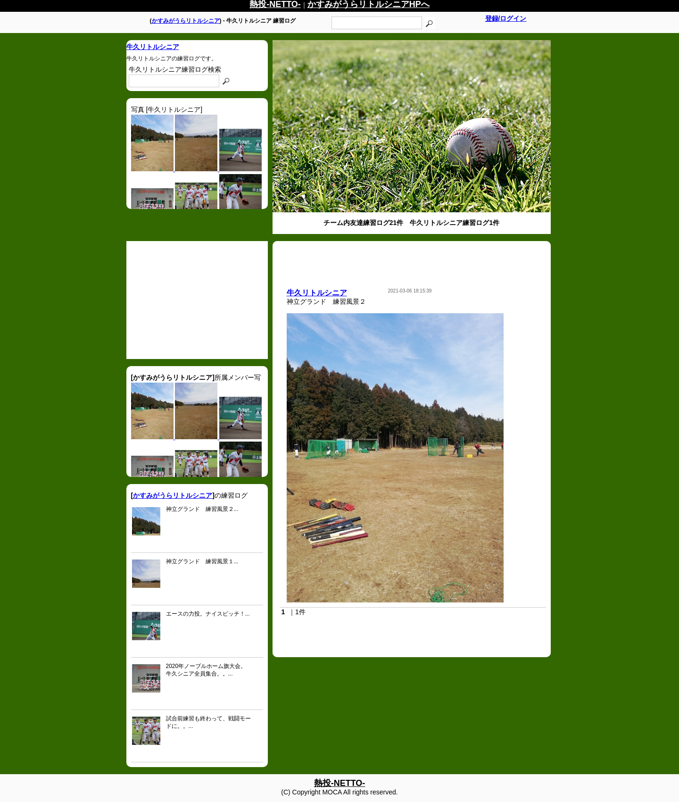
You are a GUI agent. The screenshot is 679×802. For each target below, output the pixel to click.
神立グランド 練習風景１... (202, 561)
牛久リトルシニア (152, 46)
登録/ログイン (506, 18)
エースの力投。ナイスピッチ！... (208, 613)
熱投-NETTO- (339, 783)
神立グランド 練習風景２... (202, 509)
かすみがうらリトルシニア (186, 20)
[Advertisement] (197, 300)
